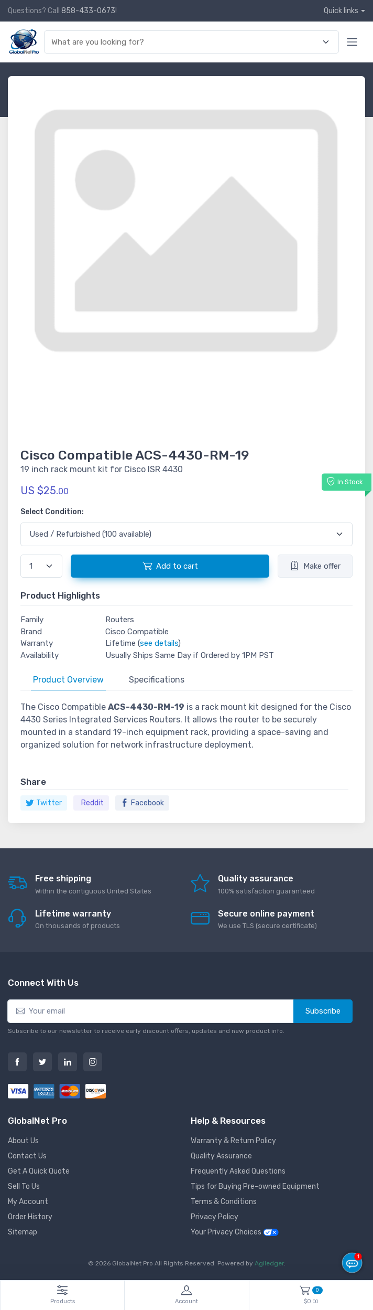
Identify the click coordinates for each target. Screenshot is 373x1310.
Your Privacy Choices (235, 1232)
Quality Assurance (221, 1156)
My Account (28, 1201)
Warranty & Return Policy (233, 1140)
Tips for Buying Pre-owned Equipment (255, 1186)
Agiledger (269, 1263)
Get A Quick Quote (39, 1171)
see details (159, 643)
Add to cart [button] (170, 565)
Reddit (92, 802)
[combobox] (185, 42)
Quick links (341, 10)
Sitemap (22, 1232)
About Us (23, 1140)
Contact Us (27, 1156)
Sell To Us (24, 1186)
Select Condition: (52, 511)
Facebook (142, 802)
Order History (30, 1216)
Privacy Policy (214, 1216)
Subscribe (323, 1011)
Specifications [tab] (156, 680)
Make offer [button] (315, 565)
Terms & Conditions (224, 1201)
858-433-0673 (88, 10)
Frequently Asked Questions (238, 1171)
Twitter (44, 802)
